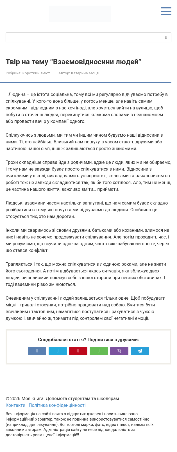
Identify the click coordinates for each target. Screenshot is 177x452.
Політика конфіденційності (57, 405)
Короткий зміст (36, 73)
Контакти (15, 405)
